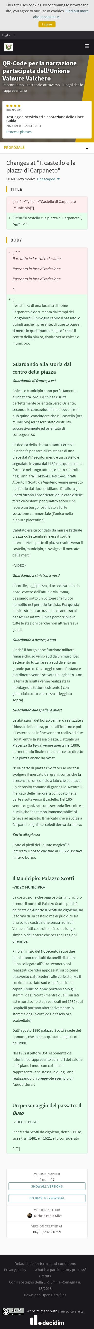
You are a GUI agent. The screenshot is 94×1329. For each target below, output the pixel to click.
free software (71, 1311)
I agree (47, 24)
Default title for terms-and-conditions (45, 1263)
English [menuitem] (6, 35)
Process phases (19, 131)
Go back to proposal (47, 1198)
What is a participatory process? (60, 1269)
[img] (87, 46)
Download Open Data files (45, 1294)
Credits (45, 1275)
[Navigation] (87, 46)
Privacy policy (15, 1269)
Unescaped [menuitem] (46, 179)
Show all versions (47, 1186)
